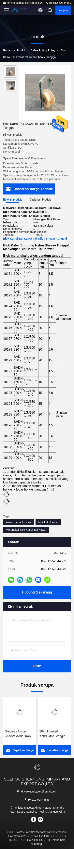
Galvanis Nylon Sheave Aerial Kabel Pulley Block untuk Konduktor (19, 734)
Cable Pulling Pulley (43, 50)
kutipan (63, 10)
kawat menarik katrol (18, 522)
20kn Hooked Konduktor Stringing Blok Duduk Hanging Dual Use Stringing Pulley (53, 734)
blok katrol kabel (48, 522)
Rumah (7, 50)
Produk (21, 50)
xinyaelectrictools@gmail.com (23, 2)
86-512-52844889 (58, 2)
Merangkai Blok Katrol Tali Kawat (26, 529)
